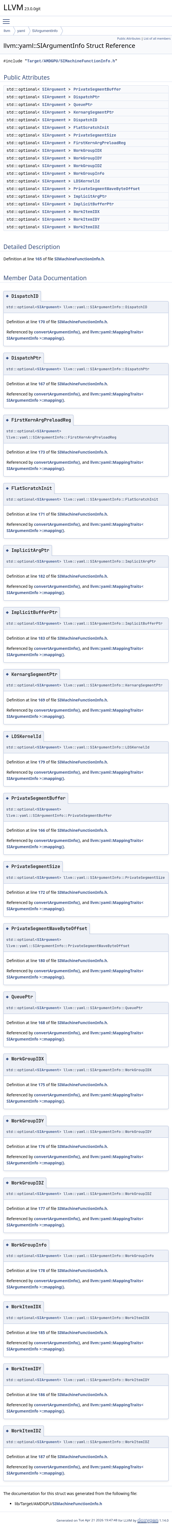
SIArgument (54, 89)
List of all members (157, 39)
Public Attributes (129, 39)
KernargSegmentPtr (93, 112)
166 (41, 830)
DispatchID (85, 119)
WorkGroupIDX (87, 150)
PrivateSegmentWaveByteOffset (106, 188)
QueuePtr (82, 104)
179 (41, 762)
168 (41, 1022)
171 (41, 514)
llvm (7, 31)
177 (41, 1208)
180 (41, 960)
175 (41, 1084)
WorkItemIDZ (86, 226)
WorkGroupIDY (87, 158)
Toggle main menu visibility (7, 19)
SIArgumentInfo (45, 31)
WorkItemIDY (86, 219)
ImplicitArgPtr (90, 196)
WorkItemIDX (86, 211)
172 (41, 892)
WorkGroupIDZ (87, 165)
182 (41, 576)
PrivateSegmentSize (94, 135)
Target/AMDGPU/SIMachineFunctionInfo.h (71, 61)
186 (41, 1394)
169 (41, 700)
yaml (21, 31)
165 (38, 258)
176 (41, 1146)
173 (41, 452)
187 (41, 1456)
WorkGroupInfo (88, 173)
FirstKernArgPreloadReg (99, 142)
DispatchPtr (86, 96)
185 (41, 1332)
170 (41, 321)
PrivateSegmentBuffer (97, 89)
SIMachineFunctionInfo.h (79, 258)
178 (41, 1270)
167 (41, 383)
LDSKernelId (86, 181)
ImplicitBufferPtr (93, 204)
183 (41, 638)
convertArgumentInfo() (57, 332)
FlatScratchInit (91, 127)
